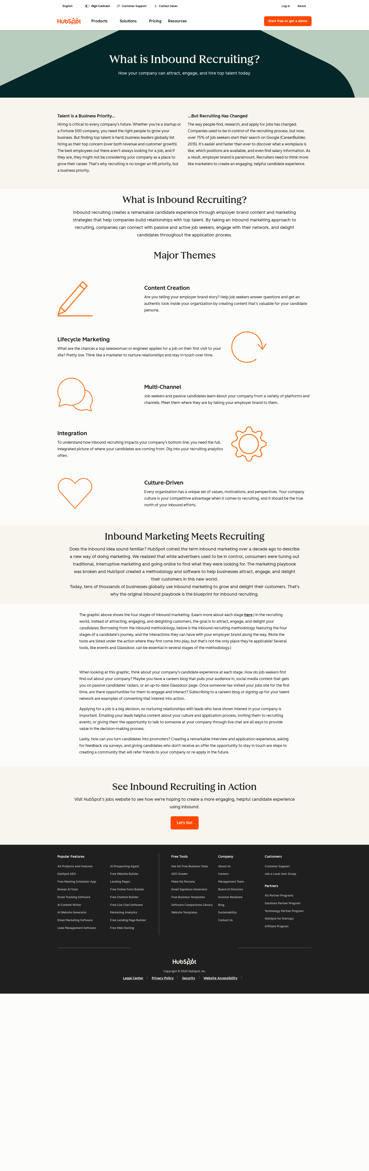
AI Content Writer (69, 1079)
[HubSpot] (69, 21)
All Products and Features (75, 1041)
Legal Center (133, 1155)
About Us (224, 1041)
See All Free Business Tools (189, 1041)
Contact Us (225, 1095)
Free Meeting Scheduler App (76, 1056)
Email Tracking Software (73, 1072)
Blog (221, 1079)
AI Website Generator (72, 1087)
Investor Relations (230, 1072)
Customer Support (132, 6)
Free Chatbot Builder (124, 1072)
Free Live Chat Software (126, 1079)
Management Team (231, 1056)
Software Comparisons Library (192, 1079)
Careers (223, 1049)
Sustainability (227, 1087)
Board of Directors (230, 1064)
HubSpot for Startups (279, 1094)
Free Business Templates (188, 1072)
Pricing (155, 21)
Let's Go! (185, 995)
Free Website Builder (124, 1049)
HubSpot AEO (66, 1049)
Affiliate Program (277, 1102)
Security (188, 1155)
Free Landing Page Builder (128, 1095)
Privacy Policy (163, 1155)
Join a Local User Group (280, 1049)
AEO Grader (179, 1049)
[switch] (97, 6)
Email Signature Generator (189, 1064)
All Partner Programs (279, 1071)
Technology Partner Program (284, 1086)
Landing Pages (120, 1056)
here (248, 707)
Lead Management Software (76, 1103)
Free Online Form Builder (127, 1064)
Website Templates (184, 1087)
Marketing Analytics (123, 1087)
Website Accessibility (220, 1155)
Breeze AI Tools (67, 1064)
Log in (286, 6)
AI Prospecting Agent (124, 1041)
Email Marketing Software (75, 1095)
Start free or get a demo (287, 21)
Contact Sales (165, 6)
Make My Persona (183, 1056)
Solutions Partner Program (283, 1079)
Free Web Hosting (122, 1103)
